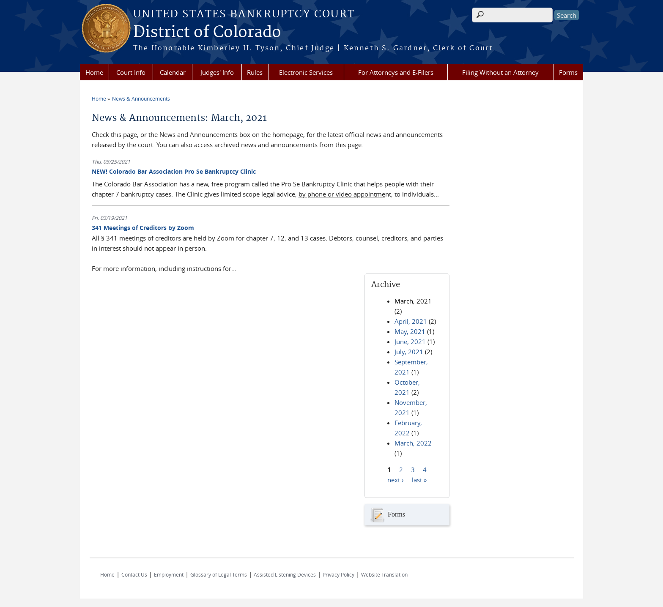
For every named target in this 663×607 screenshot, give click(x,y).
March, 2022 (413, 443)
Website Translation (384, 574)
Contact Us (134, 574)
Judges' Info (217, 72)
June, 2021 (410, 341)
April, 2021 (411, 321)
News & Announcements (141, 98)
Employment (169, 574)
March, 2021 (413, 301)
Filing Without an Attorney (500, 72)
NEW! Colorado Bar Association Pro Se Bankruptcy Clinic (174, 171)
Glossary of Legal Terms (218, 574)
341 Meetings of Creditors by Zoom (143, 228)
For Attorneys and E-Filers (395, 72)
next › (395, 480)
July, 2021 (409, 351)
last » (419, 480)
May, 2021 (410, 331)
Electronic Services (306, 72)
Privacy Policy (338, 574)
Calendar (173, 72)
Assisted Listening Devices (285, 574)
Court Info (130, 72)
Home (94, 72)
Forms (568, 72)
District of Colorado (207, 32)
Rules (255, 72)
